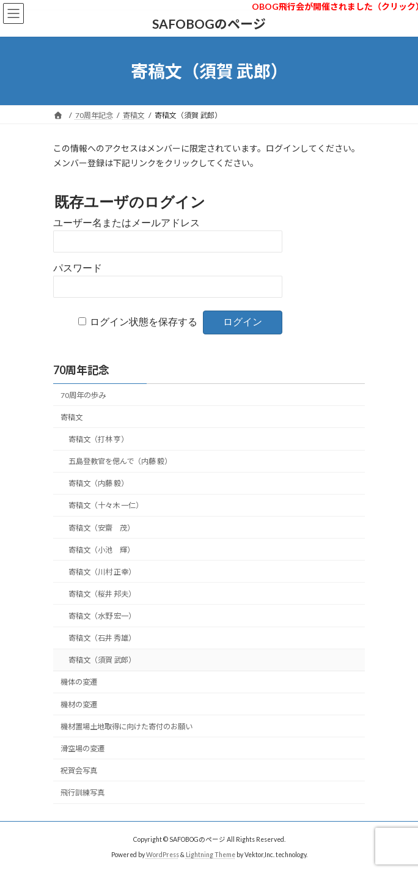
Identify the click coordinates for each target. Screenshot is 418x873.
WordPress (162, 854)
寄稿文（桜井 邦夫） (102, 594)
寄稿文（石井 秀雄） (102, 638)
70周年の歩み (83, 395)
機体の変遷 (79, 682)
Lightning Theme (210, 854)
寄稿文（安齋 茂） (101, 527)
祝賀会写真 (79, 770)
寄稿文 (71, 417)
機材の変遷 (79, 704)
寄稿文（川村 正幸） (102, 571)
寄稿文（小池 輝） (101, 549)
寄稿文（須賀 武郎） (102, 660)
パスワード (77, 268)
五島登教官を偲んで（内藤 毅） (120, 461)
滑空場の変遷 (83, 748)
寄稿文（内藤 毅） (98, 483)
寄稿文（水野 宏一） (102, 616)
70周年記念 (81, 370)
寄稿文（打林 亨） (98, 439)
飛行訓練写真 (83, 792)
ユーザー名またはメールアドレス (126, 223)
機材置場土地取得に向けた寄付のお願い (127, 726)
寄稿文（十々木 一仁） (105, 505)
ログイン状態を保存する (143, 322)
